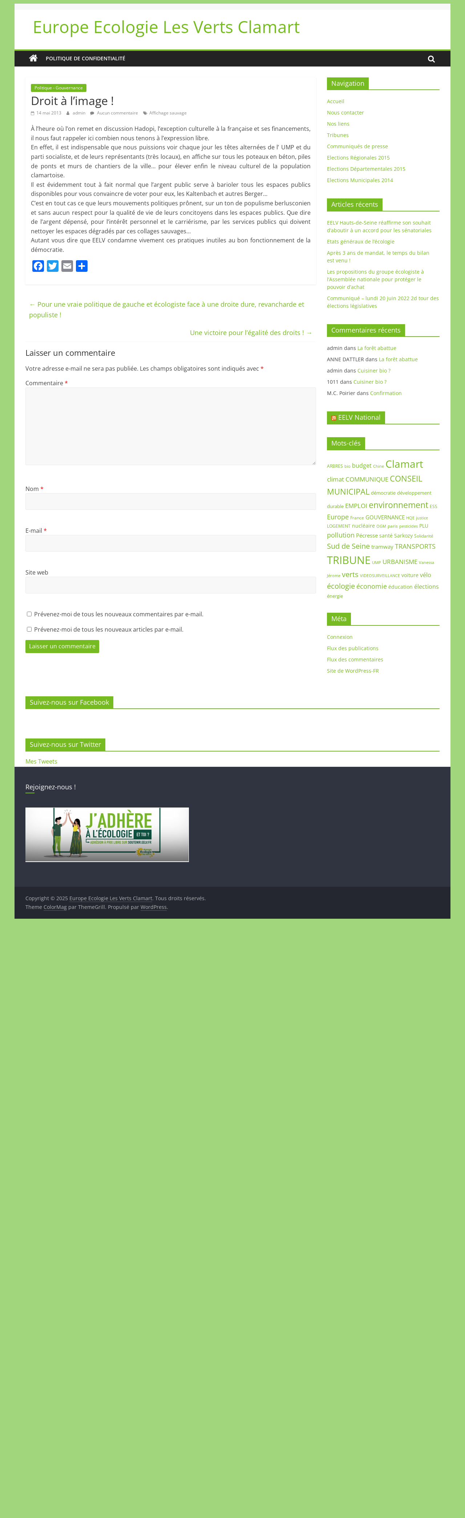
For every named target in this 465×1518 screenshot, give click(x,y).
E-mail (36, 531)
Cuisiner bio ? (374, 370)
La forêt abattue (376, 348)
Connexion (340, 636)
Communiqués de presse (357, 146)
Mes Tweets (41, 761)
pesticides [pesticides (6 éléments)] (408, 526)
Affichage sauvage (168, 113)
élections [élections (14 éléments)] (426, 587)
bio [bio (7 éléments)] (347, 466)
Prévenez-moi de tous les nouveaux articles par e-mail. (108, 629)
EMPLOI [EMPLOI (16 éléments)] (356, 506)
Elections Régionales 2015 (358, 157)
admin (79, 113)
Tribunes (338, 135)
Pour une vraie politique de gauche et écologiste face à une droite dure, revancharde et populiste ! (166, 309)
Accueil (335, 101)
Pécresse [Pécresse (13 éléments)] (367, 535)
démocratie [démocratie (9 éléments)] (383, 493)
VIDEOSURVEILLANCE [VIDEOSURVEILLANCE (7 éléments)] (380, 575)
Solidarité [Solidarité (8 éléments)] (423, 536)
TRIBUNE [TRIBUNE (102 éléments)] (349, 560)
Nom (34, 489)
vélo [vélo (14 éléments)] (425, 575)
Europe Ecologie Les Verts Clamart (166, 26)
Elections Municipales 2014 (360, 180)
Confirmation (386, 393)
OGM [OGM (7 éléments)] (381, 526)
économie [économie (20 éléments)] (371, 586)
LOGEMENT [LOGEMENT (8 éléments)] (339, 526)
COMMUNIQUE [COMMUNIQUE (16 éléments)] (366, 479)
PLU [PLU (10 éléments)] (423, 525)
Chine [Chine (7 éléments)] (378, 466)
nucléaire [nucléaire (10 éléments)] (363, 525)
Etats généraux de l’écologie (361, 241)
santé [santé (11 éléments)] (386, 535)
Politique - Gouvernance (59, 88)
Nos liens (338, 123)
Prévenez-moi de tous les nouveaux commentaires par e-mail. (118, 614)
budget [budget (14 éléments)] (362, 466)
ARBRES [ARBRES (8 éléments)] (335, 466)
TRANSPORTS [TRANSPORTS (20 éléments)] (415, 546)
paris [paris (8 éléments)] (393, 526)
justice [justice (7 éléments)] (422, 517)
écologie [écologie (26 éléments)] (341, 586)
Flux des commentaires (355, 659)
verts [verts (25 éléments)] (350, 574)
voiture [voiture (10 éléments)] (409, 575)
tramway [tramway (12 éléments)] (382, 546)
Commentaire (46, 383)
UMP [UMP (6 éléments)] (376, 562)
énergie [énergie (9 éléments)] (335, 596)
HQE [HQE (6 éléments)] (410, 517)
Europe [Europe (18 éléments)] (338, 516)
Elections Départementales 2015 (366, 168)
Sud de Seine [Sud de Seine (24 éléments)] (348, 546)
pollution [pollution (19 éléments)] (341, 535)
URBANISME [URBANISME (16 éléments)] (400, 561)
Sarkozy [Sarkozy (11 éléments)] (403, 535)
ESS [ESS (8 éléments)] (433, 506)
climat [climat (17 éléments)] (335, 479)
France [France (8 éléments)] (357, 518)
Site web (36, 572)
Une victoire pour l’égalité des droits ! (251, 332)
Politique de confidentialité (85, 58)
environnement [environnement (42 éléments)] (398, 505)
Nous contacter (345, 112)
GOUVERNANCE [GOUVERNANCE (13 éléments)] (385, 517)
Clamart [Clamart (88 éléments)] (404, 464)
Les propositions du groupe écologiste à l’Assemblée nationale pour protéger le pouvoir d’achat (375, 279)
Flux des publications (353, 648)
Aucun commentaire (114, 113)
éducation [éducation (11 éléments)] (400, 586)
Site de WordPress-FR (353, 670)
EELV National (359, 417)
